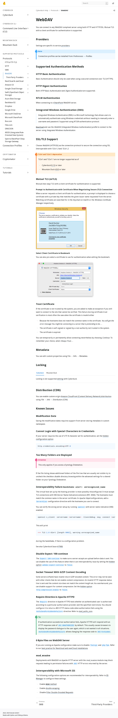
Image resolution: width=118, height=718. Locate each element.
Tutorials (7, 172)
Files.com (8, 125)
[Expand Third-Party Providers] (28, 77)
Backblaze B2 (10, 103)
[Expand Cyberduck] (28, 15)
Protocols (7, 58)
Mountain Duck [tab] (51, 373)
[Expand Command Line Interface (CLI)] (28, 28)
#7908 (60, 546)
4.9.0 (57, 169)
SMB (7, 70)
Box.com (8, 121)
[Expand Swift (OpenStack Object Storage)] (28, 93)
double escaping (52, 688)
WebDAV (8, 74)
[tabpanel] (75, 379)
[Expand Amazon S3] (28, 85)
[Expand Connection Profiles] (28, 145)
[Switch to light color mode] (113, 3)
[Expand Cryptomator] (28, 159)
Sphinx (12, 715)
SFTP (7, 66)
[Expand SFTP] (28, 66)
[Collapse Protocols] (28, 58)
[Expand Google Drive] (28, 110)
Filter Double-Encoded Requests (59, 692)
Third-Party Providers (15, 77)
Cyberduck (8, 15)
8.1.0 (53, 165)
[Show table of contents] (114, 10)
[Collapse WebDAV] (28, 74)
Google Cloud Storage (13, 89)
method (51, 684)
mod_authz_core (85, 611)
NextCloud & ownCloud (14, 81)
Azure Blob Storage (13, 99)
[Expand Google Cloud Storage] (28, 89)
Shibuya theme (23, 715)
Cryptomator (9, 159)
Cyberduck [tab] (40, 373)
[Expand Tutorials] (28, 172)
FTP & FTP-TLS (11, 62)
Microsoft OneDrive (13, 114)
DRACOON (9, 129)
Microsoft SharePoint (13, 117)
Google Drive (10, 110)
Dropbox (8, 106)
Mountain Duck (10, 45)
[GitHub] (110, 3)
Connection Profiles (12, 145)
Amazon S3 (9, 85)
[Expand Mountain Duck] (28, 45)
